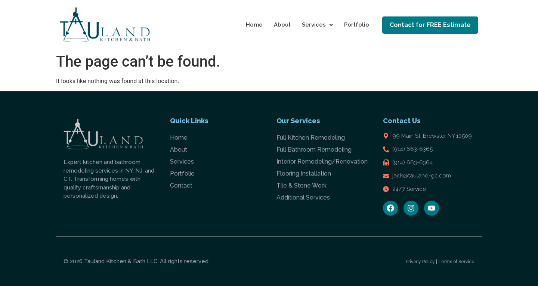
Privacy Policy (420, 261)
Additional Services (303, 197)
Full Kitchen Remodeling (310, 137)
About (282, 24)
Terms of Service (456, 261)
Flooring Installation (303, 173)
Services (317, 24)
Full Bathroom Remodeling (314, 149)
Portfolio (356, 24)
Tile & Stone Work (301, 185)
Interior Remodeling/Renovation (322, 161)
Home (254, 24)
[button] (317, 24)
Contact (181, 185)
